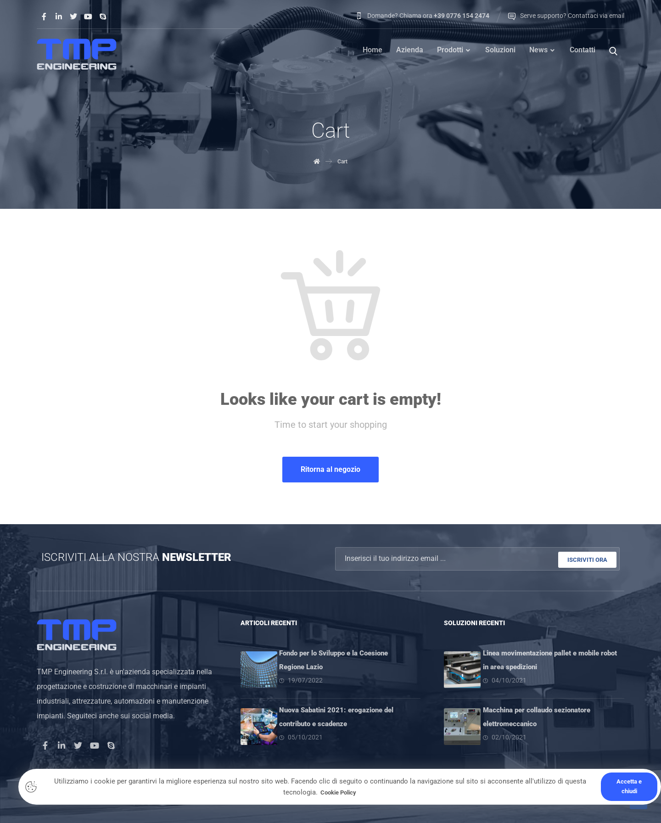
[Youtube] (88, 16)
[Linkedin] (58, 16)
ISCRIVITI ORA (587, 559)
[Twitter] (73, 16)
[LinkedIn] (61, 744)
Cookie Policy (339, 792)
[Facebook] (44, 16)
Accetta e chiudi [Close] (629, 786)
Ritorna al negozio (330, 470)
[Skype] (102, 16)
